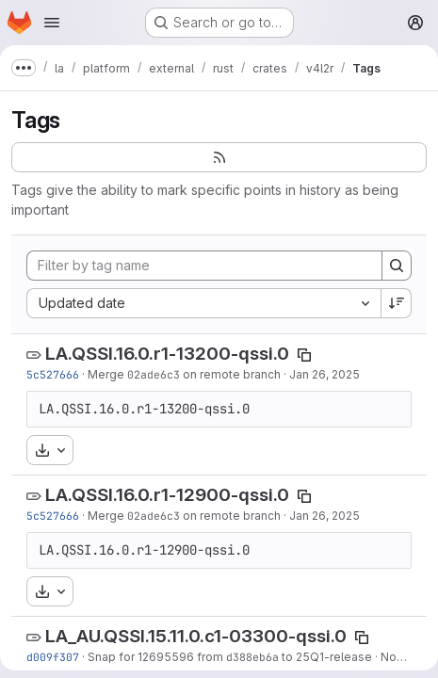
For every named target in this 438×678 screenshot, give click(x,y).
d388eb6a (252, 657)
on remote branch (230, 374)
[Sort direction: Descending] (396, 303)
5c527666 (52, 374)
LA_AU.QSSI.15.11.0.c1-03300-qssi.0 (196, 636)
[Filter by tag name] (204, 265)
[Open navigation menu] (52, 23)
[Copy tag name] (304, 355)
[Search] (396, 265)
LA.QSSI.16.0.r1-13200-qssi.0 (167, 353)
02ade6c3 (153, 374)
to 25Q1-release (325, 657)
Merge (107, 374)
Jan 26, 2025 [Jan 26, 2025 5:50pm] (324, 374)
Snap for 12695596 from (157, 657)
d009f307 (52, 657)
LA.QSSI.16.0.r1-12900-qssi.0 (167, 495)
